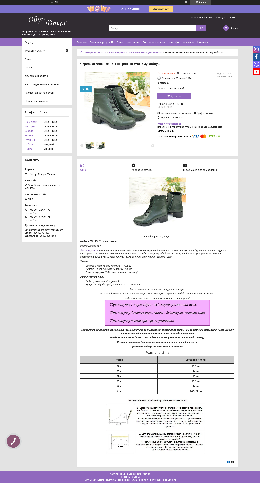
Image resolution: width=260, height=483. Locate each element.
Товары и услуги (100, 42)
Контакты (133, 42)
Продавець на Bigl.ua (130, 476)
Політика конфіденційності (163, 479)
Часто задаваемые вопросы (42, 84)
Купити (175, 96)
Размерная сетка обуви (39, 92)
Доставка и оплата (153, 42)
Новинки (202, 42)
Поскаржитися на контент (136, 479)
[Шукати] (201, 28)
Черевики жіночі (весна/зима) (145, 52)
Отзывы (29, 67)
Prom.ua (146, 473)
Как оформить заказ (181, 42)
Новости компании (36, 101)
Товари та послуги (95, 52)
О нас (120, 42)
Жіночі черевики (117, 52)
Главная (82, 42)
